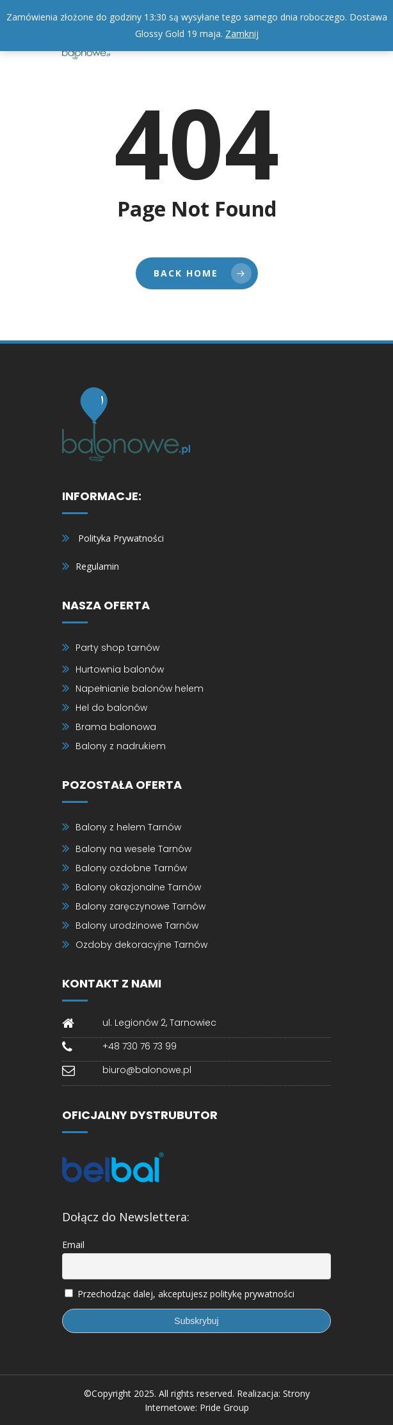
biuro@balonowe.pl (146, 1069)
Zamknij (242, 33)
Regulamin (97, 566)
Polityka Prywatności (121, 538)
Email (73, 1244)
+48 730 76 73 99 (139, 1046)
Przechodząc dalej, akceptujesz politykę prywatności (185, 1294)
